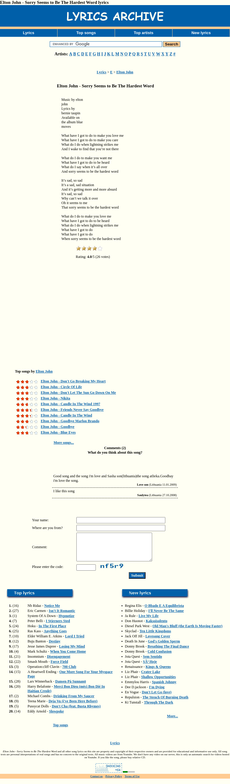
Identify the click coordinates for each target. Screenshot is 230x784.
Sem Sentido (152, 662)
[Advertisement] (30, 186)
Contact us (96, 781)
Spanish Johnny (164, 687)
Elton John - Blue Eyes (58, 432)
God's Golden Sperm (164, 647)
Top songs (86, 33)
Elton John (124, 72)
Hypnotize (67, 621)
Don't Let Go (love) (157, 697)
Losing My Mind (72, 652)
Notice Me (52, 611)
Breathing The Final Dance (168, 652)
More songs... (64, 442)
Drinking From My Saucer (73, 701)
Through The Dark (158, 708)
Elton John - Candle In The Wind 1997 (70, 404)
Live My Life (149, 621)
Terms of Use (132, 781)
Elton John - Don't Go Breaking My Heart (73, 381)
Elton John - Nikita (55, 398)
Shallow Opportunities (158, 682)
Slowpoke (56, 717)
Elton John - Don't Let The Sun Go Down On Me (78, 393)
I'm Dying (157, 692)
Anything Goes (55, 636)
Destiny (54, 647)
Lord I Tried (74, 641)
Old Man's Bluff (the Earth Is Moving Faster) (187, 631)
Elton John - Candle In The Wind (66, 415)
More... (172, 721)
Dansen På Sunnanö (70, 687)
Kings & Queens (158, 672)
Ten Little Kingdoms (155, 636)
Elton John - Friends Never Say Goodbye (72, 410)
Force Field (59, 667)
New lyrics (201, 33)
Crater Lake (150, 677)
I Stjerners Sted (58, 626)
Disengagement (58, 662)
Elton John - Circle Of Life (61, 387)
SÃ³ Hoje (150, 667)
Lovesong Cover (157, 641)
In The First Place (52, 631)
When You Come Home (68, 657)
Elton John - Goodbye (57, 427)
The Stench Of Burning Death (165, 703)
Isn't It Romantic (62, 616)
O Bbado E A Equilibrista (164, 611)
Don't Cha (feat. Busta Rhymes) (76, 711)
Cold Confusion (160, 657)
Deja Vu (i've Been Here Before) (73, 706)
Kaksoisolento (156, 626)
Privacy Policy (113, 781)
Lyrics (28, 33)
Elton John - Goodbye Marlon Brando (70, 421)
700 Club (69, 672)
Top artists (144, 33)
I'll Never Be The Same (166, 616)
